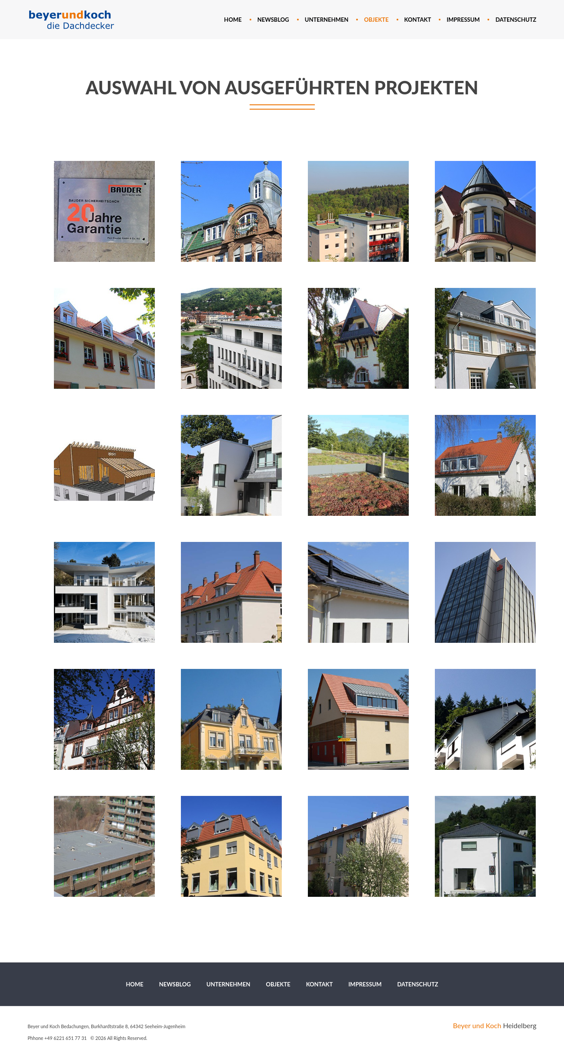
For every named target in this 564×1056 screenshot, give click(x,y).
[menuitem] (232, 19)
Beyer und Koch (477, 1025)
